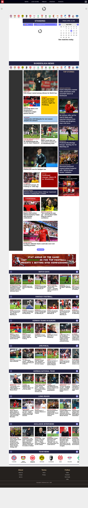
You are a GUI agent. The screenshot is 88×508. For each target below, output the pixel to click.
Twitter (67, 493)
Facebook (67, 495)
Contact (20, 495)
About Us (20, 493)
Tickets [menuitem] (60, 1)
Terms (44, 493)
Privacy (44, 495)
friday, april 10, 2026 (69, 41)
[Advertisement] (44, 23)
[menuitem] (12, 1)
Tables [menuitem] (44, 1)
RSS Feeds (67, 497)
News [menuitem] (26, 1)
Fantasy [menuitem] (52, 1)
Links (67, 499)
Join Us (20, 497)
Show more (40, 270)
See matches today (65, 60)
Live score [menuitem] (35, 1)
